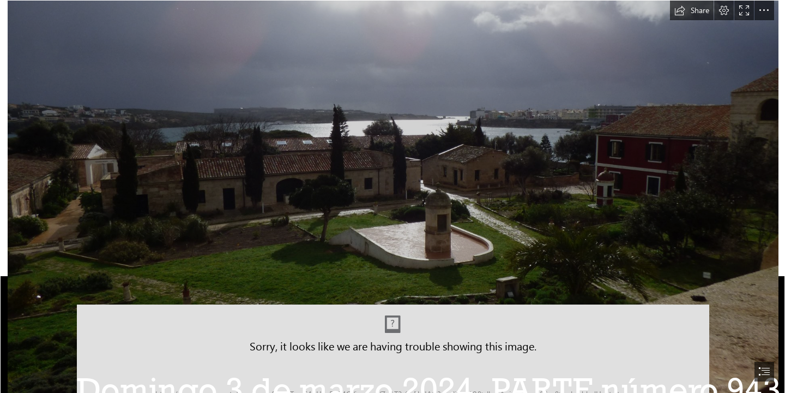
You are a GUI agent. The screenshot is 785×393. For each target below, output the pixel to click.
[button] (692, 10)
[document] (392, 196)
